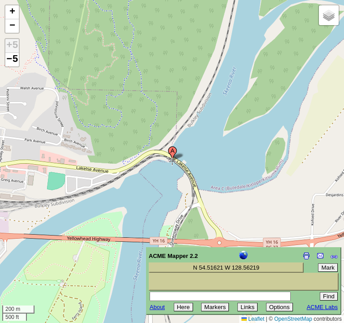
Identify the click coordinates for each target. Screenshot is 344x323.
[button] (172, 154)
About (157, 307)
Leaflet (252, 319)
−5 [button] (12, 59)
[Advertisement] (47, 259)
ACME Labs (322, 307)
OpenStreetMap (293, 319)
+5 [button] (12, 45)
